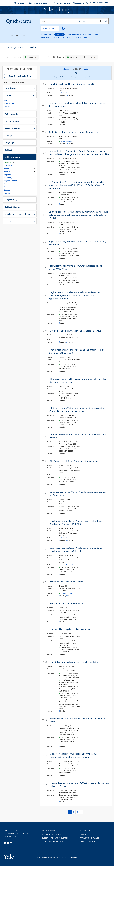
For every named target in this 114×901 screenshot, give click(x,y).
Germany (8, 178)
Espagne (7, 184)
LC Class (9, 221)
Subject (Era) (11, 199)
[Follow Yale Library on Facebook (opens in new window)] (5, 843)
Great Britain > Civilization (79, 57)
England (7, 175)
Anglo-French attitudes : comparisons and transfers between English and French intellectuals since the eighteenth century (75, 295)
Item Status (10, 88)
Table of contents (67, 565)
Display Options (59, 77)
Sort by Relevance (77, 77)
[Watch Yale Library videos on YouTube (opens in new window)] (11, 843)
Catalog (59, 34)
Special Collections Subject (17, 214)
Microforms (9, 103)
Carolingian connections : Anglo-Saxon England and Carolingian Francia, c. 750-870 (75, 522)
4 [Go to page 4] (81, 812)
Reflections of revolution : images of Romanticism (74, 132)
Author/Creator (12, 121)
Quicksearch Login (38, 3)
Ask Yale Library (62, 3)
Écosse (7, 190)
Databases (45, 37)
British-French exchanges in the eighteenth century (76, 330)
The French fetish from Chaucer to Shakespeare (74, 461)
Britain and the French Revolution (66, 581)
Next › (85, 69)
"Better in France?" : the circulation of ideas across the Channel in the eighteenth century (76, 410)
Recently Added (12, 128)
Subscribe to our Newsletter (55, 838)
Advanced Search (49, 28)
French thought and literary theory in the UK (71, 84)
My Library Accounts (51, 834)
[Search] (58, 21)
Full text (64, 340)
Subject (8, 149)
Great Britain (9, 166)
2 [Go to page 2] (73, 812)
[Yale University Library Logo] (57, 10)
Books (6, 100)
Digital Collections (63, 37)
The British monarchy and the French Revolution (74, 662)
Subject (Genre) (12, 206)
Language (9, 142)
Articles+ (99, 34)
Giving (83, 834)
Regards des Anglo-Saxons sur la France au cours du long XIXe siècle (77, 243)
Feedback (78, 3)
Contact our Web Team (52, 841)
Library (8, 135)
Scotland (8, 172)
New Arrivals (82, 37)
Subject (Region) (13, 157)
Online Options (66, 93)
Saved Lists (20, 3)
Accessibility (85, 831)
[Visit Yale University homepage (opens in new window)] (9, 856)
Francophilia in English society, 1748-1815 (70, 629)
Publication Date (12, 113)
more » (7, 193)
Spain (6, 169)
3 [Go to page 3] (77, 812)
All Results (45, 34)
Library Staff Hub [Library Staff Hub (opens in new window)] (87, 841)
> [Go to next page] (85, 812)
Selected (92, 77)
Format (8, 95)
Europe (7, 187)
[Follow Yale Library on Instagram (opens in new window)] (8, 843)
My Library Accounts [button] (97, 3)
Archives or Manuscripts (79, 34)
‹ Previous (75, 69)
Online (7, 107)
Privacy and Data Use (89, 838)
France (28, 57)
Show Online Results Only (20, 76)
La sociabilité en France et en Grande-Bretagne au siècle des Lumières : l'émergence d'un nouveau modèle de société (79, 153)
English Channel (10, 181)
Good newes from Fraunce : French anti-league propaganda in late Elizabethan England (73, 755)
